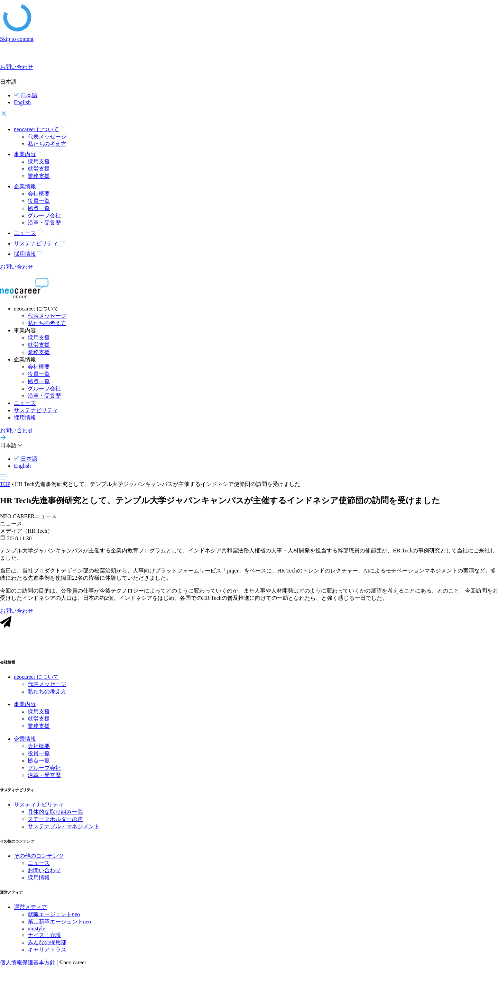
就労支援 (39, 169)
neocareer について (36, 678)
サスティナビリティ (39, 806)
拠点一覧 (39, 208)
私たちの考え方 (47, 144)
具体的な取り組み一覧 (55, 813)
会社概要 (39, 194)
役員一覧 (39, 201)
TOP (5, 484)
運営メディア (30, 908)
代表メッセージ (47, 136)
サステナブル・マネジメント (64, 828)
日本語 (25, 95)
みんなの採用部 (47, 944)
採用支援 (39, 161)
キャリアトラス (47, 951)
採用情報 (25, 418)
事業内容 (25, 706)
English (22, 102)
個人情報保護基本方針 (27, 964)
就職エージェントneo (54, 916)
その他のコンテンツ (39, 857)
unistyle (36, 930)
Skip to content (17, 39)
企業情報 (25, 740)
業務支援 (39, 176)
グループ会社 (44, 215)
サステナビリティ (36, 410)
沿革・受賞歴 (44, 223)
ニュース (25, 403)
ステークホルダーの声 (55, 820)
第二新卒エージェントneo (59, 923)
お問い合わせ (44, 872)
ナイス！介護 (44, 936)
